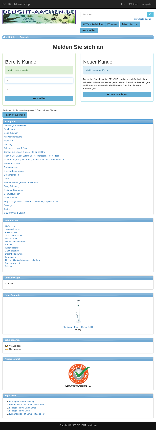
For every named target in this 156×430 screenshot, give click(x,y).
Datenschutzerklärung (15, 241)
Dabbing (8, 144)
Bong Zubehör (11, 133)
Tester (7, 209)
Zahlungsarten (12, 250)
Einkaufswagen (13, 277)
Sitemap (9, 266)
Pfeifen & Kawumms (13, 190)
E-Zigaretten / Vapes (13, 171)
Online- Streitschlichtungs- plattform (22, 260)
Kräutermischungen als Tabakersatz (21, 182)
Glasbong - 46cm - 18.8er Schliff (78, 327)
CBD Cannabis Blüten (14, 213)
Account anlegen (117, 94)
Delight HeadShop (14, 254)
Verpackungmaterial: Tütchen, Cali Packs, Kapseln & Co (31, 201)
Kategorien (147, 4)
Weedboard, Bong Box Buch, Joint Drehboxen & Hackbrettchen (34, 159)
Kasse (112, 24)
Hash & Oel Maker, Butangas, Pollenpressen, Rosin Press (31, 156)
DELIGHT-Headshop (86, 425)
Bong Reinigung (11, 186)
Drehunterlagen (11, 175)
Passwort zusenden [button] (15, 114)
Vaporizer (8, 140)
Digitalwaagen (11, 197)
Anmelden (89, 30)
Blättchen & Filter (12, 163)
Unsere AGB (11, 238)
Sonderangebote (13, 263)
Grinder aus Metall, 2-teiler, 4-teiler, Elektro (24, 152)
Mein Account (130, 24)
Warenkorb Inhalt (93, 24)
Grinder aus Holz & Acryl (15, 148)
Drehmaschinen (11, 167)
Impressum (10, 257)
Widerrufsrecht (12, 248)
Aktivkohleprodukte (13, 137)
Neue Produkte (12, 295)
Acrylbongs (9, 129)
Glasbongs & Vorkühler (15, 125)
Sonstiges (8, 205)
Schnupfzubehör (12, 194)
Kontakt (8, 244)
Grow (6, 178)
